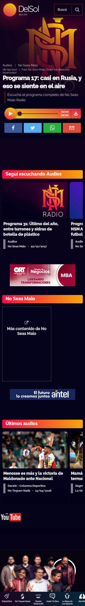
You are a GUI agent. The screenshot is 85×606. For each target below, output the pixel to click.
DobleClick (7, 601)
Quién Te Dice (52, 601)
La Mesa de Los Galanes (67, 602)
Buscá (62, 10)
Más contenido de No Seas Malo (26, 331)
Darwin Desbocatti (38, 602)
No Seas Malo (28, 65)
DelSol (28, 8)
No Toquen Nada (22, 601)
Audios (7, 65)
